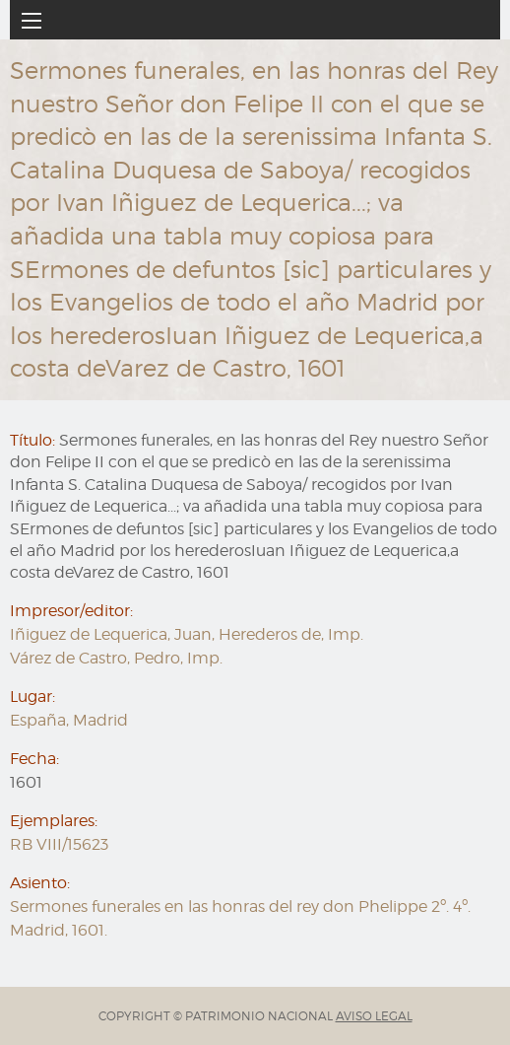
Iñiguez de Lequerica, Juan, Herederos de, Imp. (186, 634)
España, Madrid (69, 720)
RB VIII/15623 (59, 844)
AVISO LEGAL (374, 1016)
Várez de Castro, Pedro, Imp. (116, 658)
